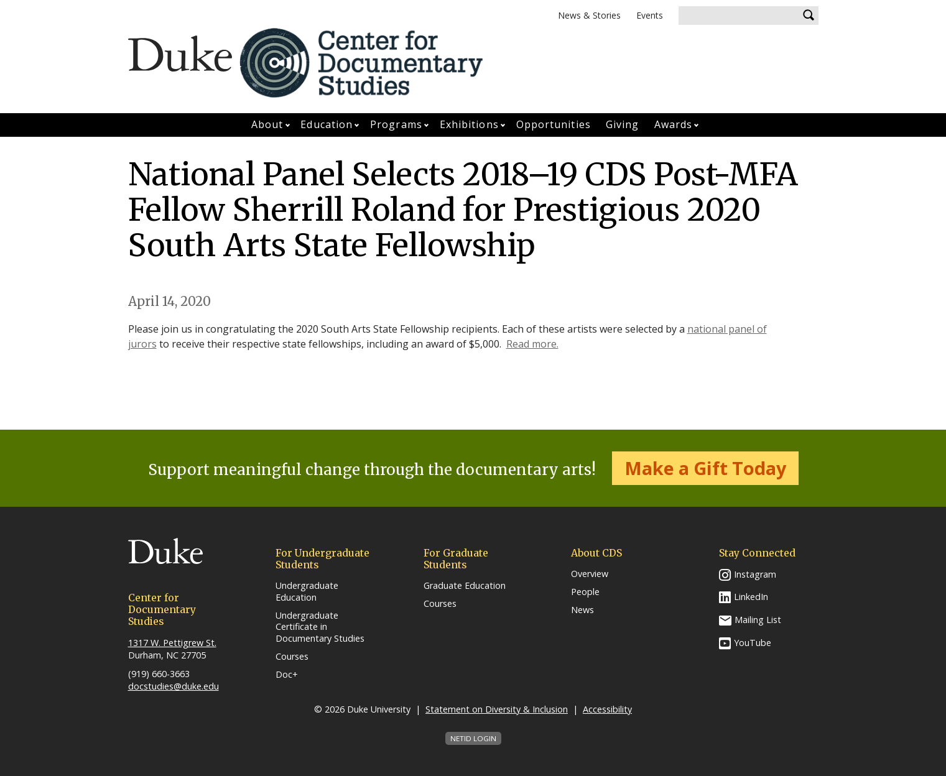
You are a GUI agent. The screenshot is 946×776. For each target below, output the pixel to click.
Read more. (532, 344)
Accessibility (607, 709)
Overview (589, 574)
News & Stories (589, 15)
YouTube (752, 643)
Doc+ (287, 674)
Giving (622, 124)
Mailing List (758, 620)
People (585, 592)
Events (649, 15)
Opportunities (553, 124)
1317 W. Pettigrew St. (172, 643)
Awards (673, 124)
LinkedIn (751, 597)
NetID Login (473, 738)
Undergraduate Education (307, 591)
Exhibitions (469, 124)
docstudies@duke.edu (173, 686)
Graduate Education (465, 585)
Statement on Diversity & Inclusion (496, 709)
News (582, 610)
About (267, 124)
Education (326, 124)
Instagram (755, 574)
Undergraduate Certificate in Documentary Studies (320, 627)
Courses (292, 656)
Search (809, 15)
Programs (396, 124)
